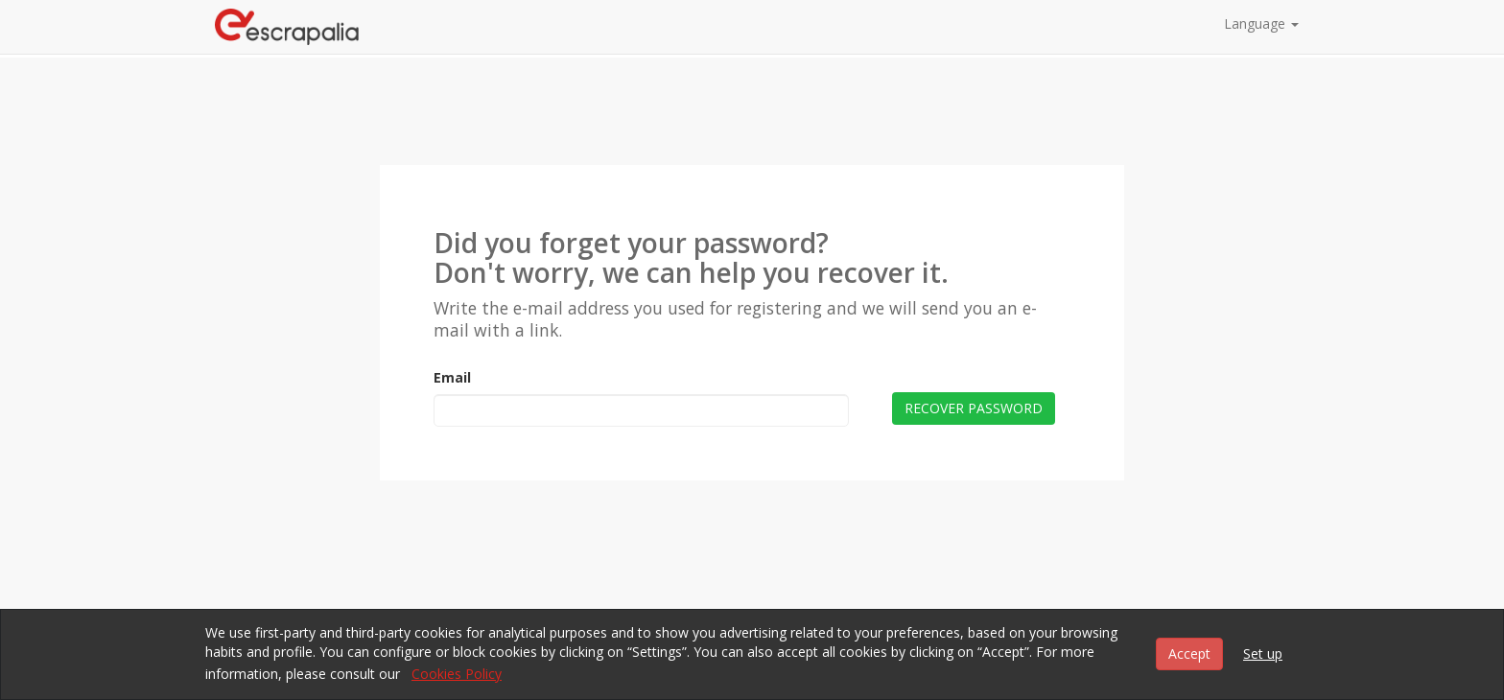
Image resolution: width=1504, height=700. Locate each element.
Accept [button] (1189, 653)
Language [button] (1261, 23)
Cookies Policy (456, 674)
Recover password (974, 408)
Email (452, 377)
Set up (1262, 653)
